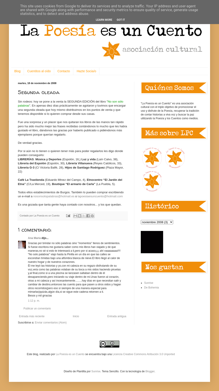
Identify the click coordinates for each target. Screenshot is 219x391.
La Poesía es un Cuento (70, 354)
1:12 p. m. (34, 300)
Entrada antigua (116, 316)
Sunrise (148, 282)
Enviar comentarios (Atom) (51, 322)
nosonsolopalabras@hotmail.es (53, 196)
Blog (17, 71)
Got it (121, 19)
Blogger (150, 371)
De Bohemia (151, 287)
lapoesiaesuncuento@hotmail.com (100, 196)
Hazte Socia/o (86, 71)
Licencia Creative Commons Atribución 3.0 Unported (144, 354)
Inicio (76, 316)
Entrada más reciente (31, 316)
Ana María (34, 238)
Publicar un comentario (37, 308)
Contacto (63, 71)
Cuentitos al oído (39, 71)
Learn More (104, 19)
